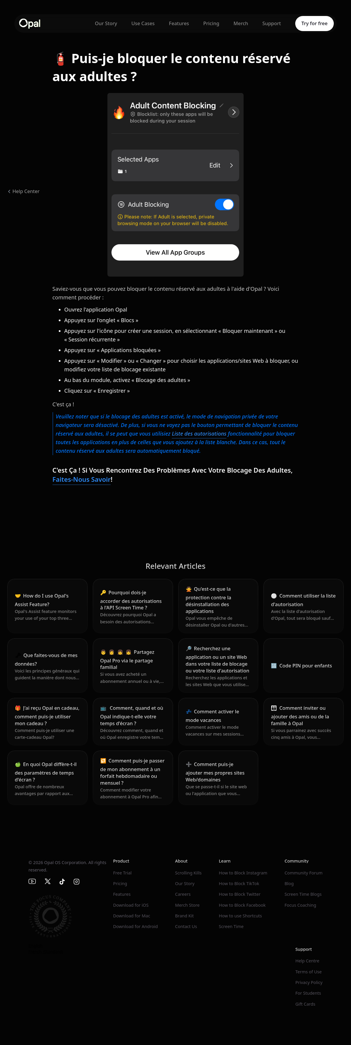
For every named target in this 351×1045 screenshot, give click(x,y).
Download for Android (135, 926)
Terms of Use (308, 972)
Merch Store (187, 905)
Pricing (211, 23)
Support (271, 23)
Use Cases (143, 23)
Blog (289, 883)
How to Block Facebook (242, 905)
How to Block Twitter (240, 894)
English (35, 945)
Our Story (106, 23)
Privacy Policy (309, 982)
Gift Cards (305, 1004)
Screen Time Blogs (303, 894)
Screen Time (231, 926)
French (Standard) (45, 951)
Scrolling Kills (188, 873)
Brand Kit (184, 916)
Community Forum (304, 873)
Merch (241, 23)
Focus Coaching (300, 905)
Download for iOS (130, 905)
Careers (182, 894)
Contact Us (186, 926)
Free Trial (122, 873)
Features (179, 23)
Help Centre (307, 961)
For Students (308, 993)
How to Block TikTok (239, 883)
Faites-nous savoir (82, 479)
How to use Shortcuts (240, 916)
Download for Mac (131, 916)
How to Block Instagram (243, 873)
